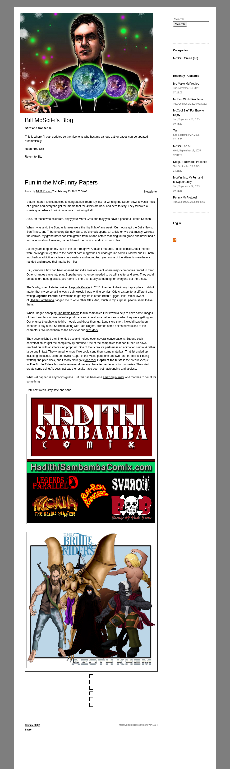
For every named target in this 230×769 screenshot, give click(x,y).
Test (186, 135)
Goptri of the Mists (83, 356)
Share (28, 729)
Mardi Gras (86, 219)
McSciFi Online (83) (185, 58)
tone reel (90, 360)
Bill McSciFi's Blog (49, 120)
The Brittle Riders (68, 313)
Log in (177, 223)
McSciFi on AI (187, 150)
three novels (63, 356)
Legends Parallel (79, 287)
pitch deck (92, 330)
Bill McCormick (44, 191)
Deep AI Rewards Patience (190, 166)
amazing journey (113, 377)
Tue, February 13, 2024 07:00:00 (69, 191)
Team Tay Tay (93, 201)
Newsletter (151, 191)
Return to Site (33, 156)
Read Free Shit (34, 148)
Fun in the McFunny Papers (61, 182)
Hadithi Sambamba (42, 300)
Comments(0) (32, 725)
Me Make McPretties (186, 88)
